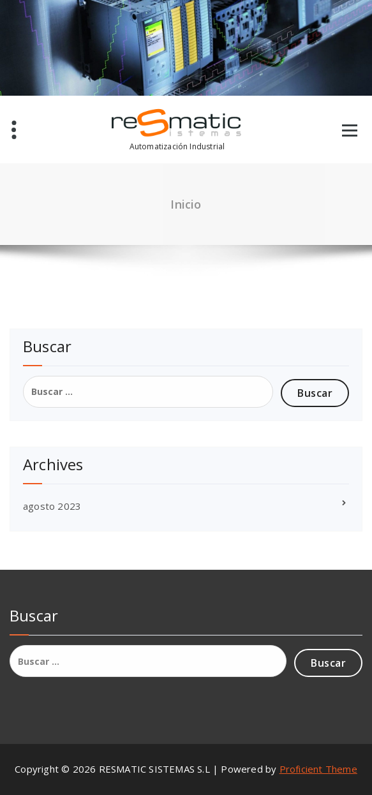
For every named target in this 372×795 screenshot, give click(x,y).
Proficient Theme (318, 768)
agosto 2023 (52, 506)
